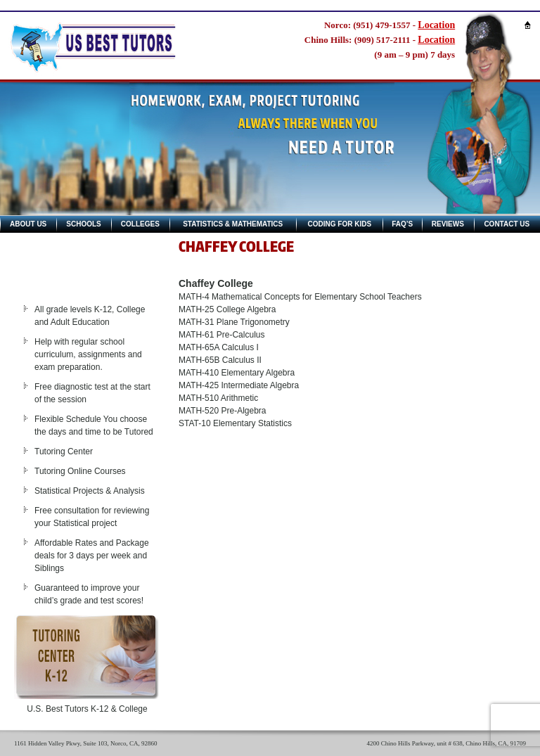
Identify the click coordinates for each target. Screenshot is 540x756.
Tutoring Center (63, 451)
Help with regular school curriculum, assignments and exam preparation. (88, 354)
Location (436, 25)
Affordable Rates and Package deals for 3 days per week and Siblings (91, 555)
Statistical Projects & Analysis (89, 491)
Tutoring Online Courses (80, 471)
